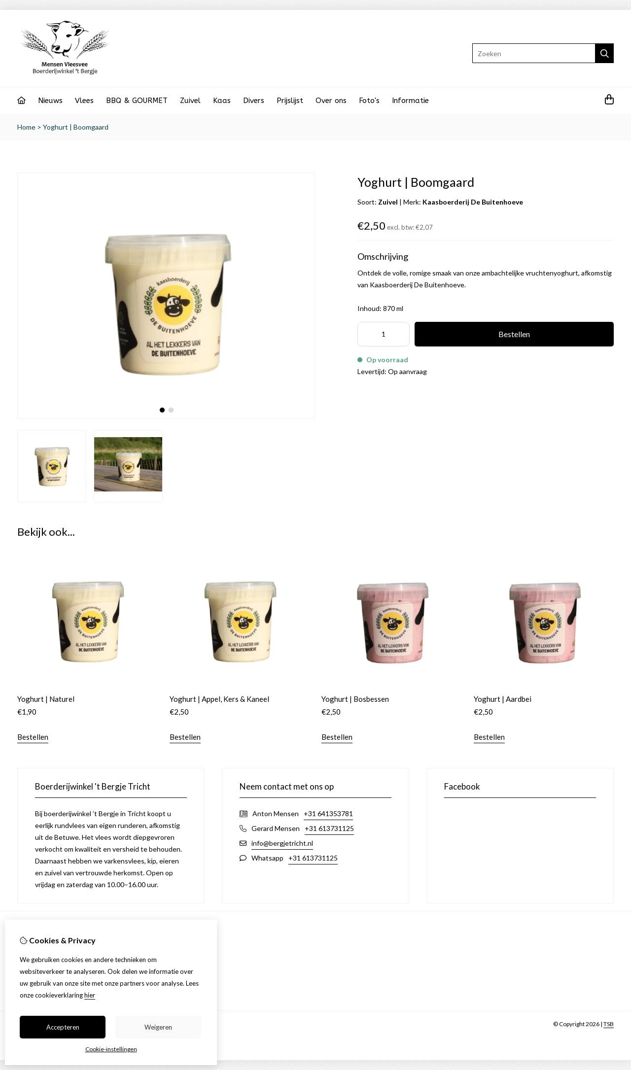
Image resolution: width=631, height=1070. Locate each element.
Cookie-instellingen (111, 1049)
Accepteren (62, 1027)
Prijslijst (290, 100)
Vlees (84, 100)
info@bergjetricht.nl (282, 843)
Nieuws (50, 100)
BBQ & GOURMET (137, 100)
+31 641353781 (328, 813)
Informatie (410, 100)
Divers (253, 100)
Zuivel (190, 100)
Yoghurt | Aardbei (502, 698)
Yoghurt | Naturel (45, 698)
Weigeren (158, 1027)
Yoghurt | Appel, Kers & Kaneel (219, 698)
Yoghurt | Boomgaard (75, 127)
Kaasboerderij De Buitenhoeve (472, 202)
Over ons (331, 100)
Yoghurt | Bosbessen (355, 698)
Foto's (369, 100)
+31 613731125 (329, 828)
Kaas (222, 100)
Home (26, 127)
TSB (608, 1024)
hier (89, 995)
